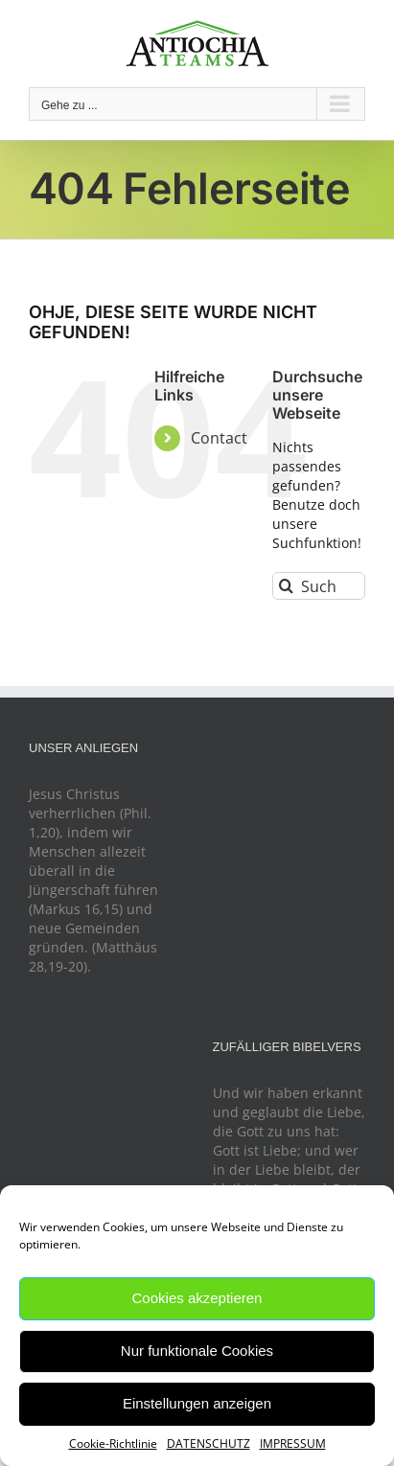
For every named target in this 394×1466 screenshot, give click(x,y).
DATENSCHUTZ (208, 1443)
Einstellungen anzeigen (197, 1403)
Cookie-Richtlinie (113, 1443)
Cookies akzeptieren (197, 1298)
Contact (219, 437)
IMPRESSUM (293, 1443)
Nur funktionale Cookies (197, 1350)
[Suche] (286, 586)
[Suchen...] (318, 586)
